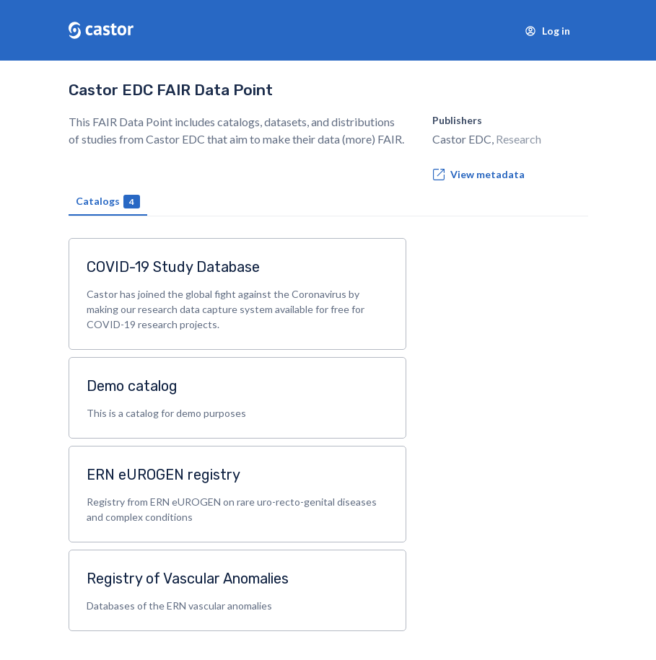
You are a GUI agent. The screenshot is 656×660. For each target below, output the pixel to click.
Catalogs (108, 201)
